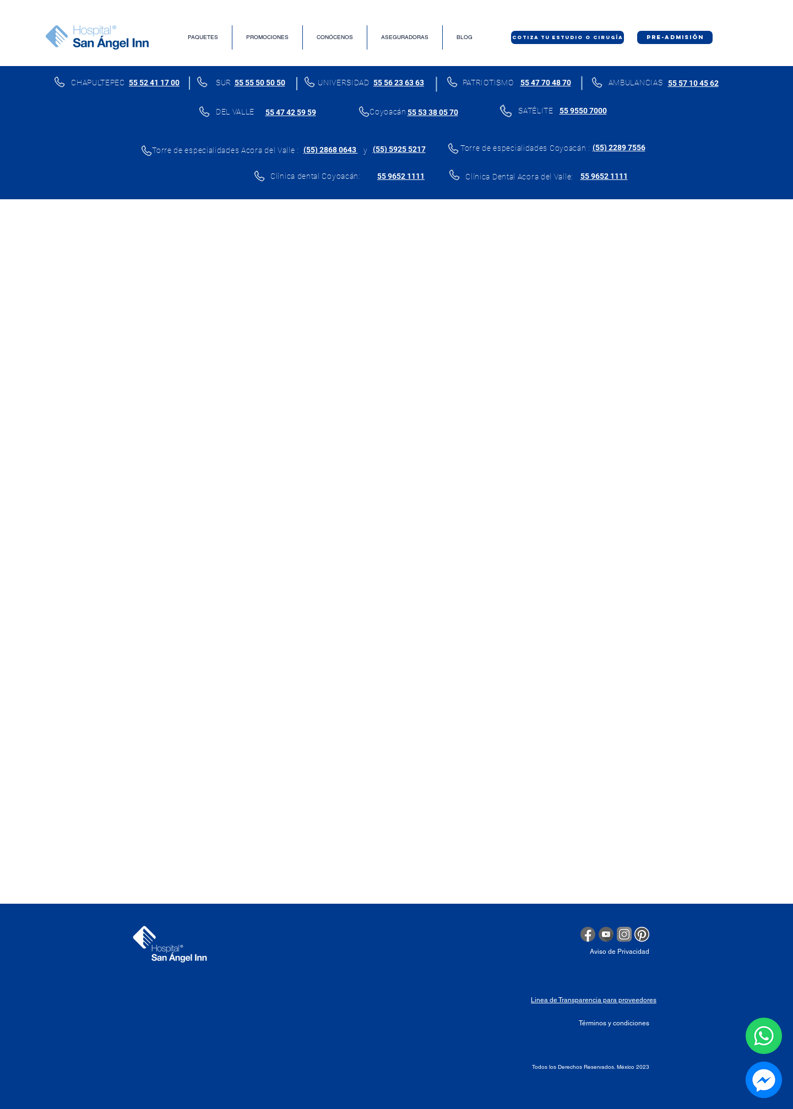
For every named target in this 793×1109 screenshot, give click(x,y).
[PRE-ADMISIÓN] (675, 37)
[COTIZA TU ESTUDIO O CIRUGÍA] (567, 37)
